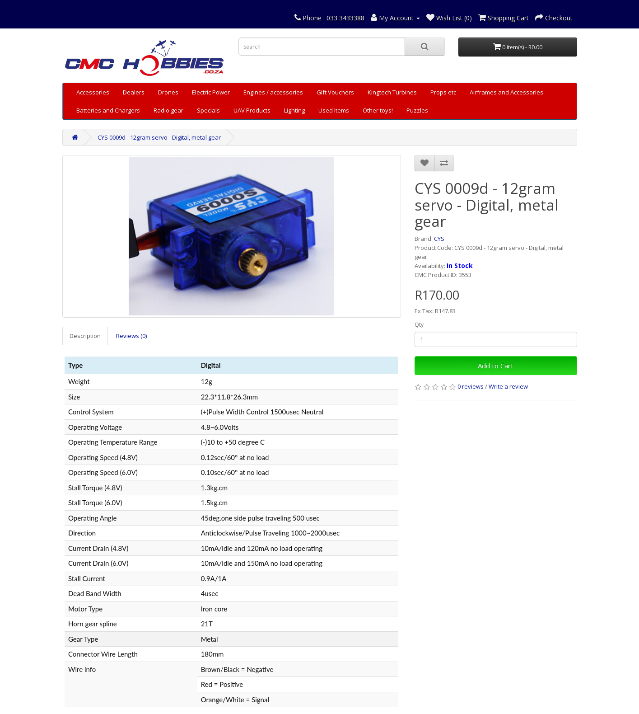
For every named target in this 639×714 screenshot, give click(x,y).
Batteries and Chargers (108, 110)
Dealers (134, 92)
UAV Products (252, 110)
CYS (439, 239)
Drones (168, 92)
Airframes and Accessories (506, 92)
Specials (208, 110)
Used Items (333, 110)
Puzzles (417, 110)
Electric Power (211, 92)
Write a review (508, 386)
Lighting (294, 110)
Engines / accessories (273, 92)
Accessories (92, 92)
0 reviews (470, 386)
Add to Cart (495, 365)
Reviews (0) (131, 336)
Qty (419, 325)
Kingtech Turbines (392, 92)
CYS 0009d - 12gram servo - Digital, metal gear (159, 137)
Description (85, 336)
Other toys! (378, 110)
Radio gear (168, 110)
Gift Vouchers (335, 92)
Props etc (443, 92)
